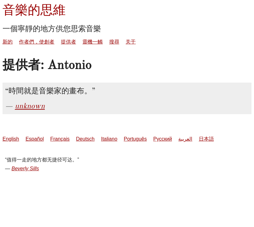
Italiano (109, 139)
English (11, 139)
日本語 (206, 139)
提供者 (68, 41)
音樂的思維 (34, 10)
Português (135, 139)
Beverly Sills (25, 168)
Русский (162, 139)
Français (59, 139)
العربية (185, 139)
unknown (30, 106)
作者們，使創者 (36, 41)
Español (35, 139)
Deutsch (85, 139)
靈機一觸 (92, 41)
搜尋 (114, 41)
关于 (131, 41)
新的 (8, 41)
